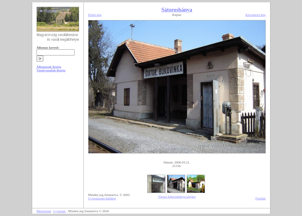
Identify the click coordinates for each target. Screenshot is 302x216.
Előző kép (95, 15)
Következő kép (255, 15)
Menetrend (44, 211)
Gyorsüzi (59, 211)
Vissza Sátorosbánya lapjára (177, 196)
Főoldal (260, 198)
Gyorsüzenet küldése (102, 198)
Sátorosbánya (176, 10)
